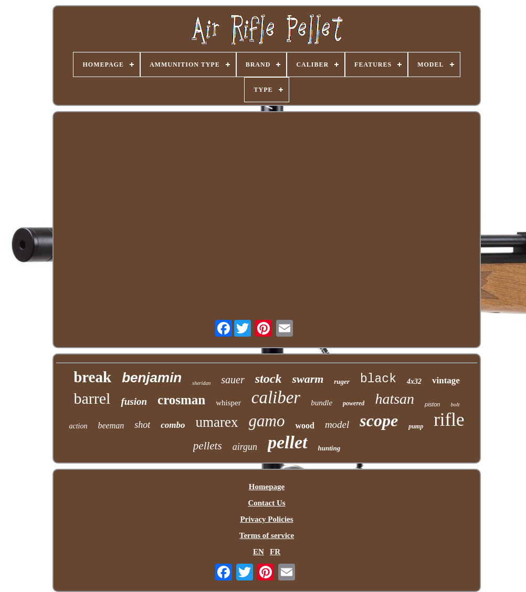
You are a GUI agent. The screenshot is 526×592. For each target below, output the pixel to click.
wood (304, 425)
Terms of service (266, 535)
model (337, 424)
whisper (228, 403)
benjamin (152, 377)
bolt (454, 404)
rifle (449, 420)
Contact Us (266, 503)
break (92, 377)
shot (142, 424)
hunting (329, 448)
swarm (307, 378)
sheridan (201, 383)
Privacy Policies (266, 519)
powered (353, 403)
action (78, 426)
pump (415, 426)
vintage (446, 380)
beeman (111, 425)
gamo (267, 421)
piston (432, 404)
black (378, 379)
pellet (288, 442)
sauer (232, 379)
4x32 (414, 381)
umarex (217, 422)
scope (379, 420)
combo (173, 425)
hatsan (394, 399)
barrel (91, 398)
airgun (245, 447)
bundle (321, 403)
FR (275, 551)
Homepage (267, 486)
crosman (181, 400)
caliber (275, 397)
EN (258, 551)
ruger (342, 381)
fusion (134, 401)
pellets (207, 445)
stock (268, 378)
